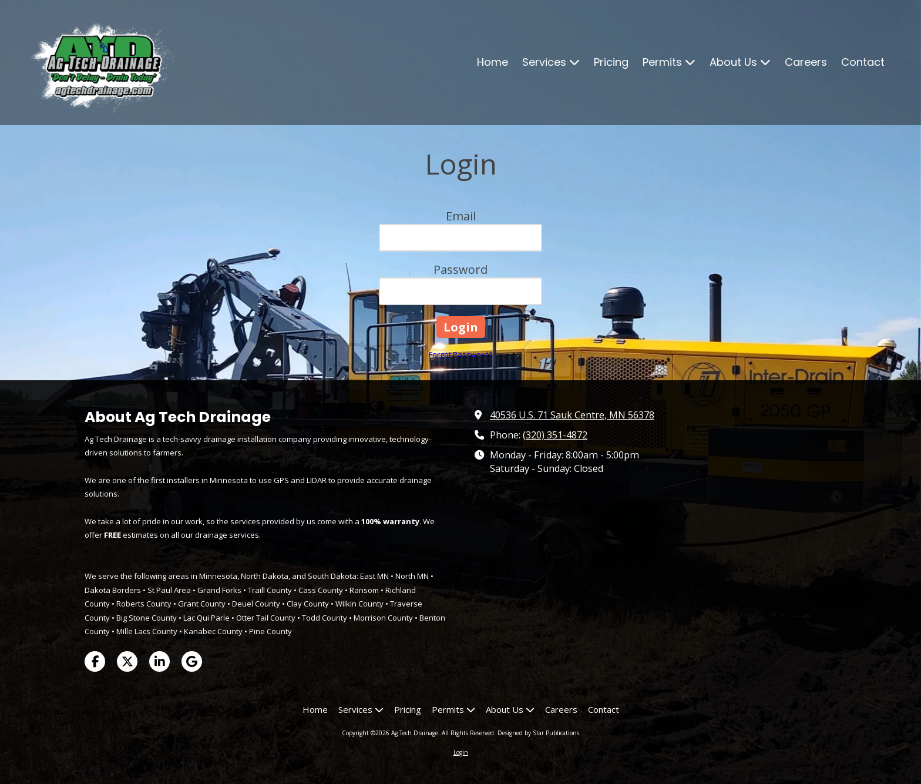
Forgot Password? (460, 354)
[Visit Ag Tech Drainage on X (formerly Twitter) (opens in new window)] (127, 661)
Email (461, 216)
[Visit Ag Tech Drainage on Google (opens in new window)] (191, 661)
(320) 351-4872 (555, 434)
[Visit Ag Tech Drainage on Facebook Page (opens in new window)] (95, 661)
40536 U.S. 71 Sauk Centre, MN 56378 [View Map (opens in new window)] (572, 414)
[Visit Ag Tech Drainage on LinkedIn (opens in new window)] (159, 661)
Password (460, 269)
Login (460, 752)
